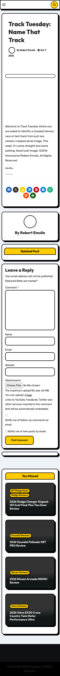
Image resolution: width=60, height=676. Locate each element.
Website (9, 365)
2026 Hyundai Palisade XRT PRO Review (28, 543)
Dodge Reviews (19, 495)
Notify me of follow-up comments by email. (26, 422)
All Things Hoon (19, 490)
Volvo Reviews (19, 606)
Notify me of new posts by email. (27, 431)
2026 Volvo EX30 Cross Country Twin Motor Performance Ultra (25, 616)
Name (8, 334)
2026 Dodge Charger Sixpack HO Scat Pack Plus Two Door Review (29, 505)
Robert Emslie (32, 232)
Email (8, 349)
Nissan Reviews (19, 572)
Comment (12, 287)
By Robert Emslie (22, 50)
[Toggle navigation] (4, 5)
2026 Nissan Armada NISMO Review (28, 580)
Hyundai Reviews (20, 535)
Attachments (13, 380)
